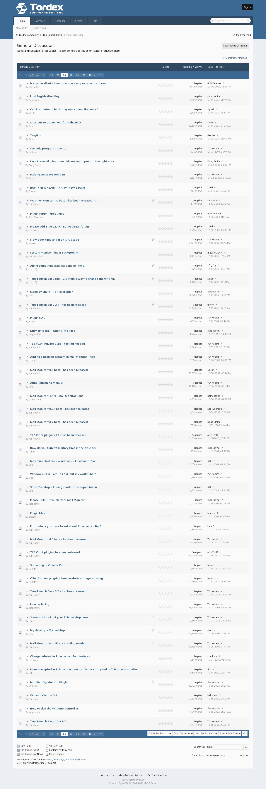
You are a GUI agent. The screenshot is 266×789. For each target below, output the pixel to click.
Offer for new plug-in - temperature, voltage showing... (67, 578)
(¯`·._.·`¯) (33, 269)
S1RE (31, 387)
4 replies (197, 266)
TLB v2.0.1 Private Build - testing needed (57, 344)
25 (58, 75)
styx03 (32, 113)
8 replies (197, 123)
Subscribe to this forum (235, 46)
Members (40, 21)
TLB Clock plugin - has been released (55, 552)
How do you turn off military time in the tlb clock (63, 448)
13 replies (197, 526)
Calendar (60, 21)
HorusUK (58, 760)
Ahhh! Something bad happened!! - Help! (57, 265)
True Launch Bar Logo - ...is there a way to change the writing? (72, 279)
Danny (32, 361)
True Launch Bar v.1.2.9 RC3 (48, 721)
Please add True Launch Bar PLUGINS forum (59, 226)
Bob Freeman (214, 83)
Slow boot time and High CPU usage (54, 239)
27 (71, 75)
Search (78, 21)
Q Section (68, 760)
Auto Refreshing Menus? (46, 383)
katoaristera (213, 201)
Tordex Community (29, 35)
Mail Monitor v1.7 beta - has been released (59, 422)
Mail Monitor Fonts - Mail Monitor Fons (56, 396)
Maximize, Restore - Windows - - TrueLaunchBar (62, 461)
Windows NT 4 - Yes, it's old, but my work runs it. (63, 474)
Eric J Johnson (214, 409)
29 (84, 75)
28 (77, 75)
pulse (31, 296)
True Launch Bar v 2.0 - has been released (58, 591)
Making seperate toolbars (47, 174)
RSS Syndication (157, 775)
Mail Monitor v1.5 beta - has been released (59, 539)
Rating (166, 67)
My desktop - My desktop (47, 630)
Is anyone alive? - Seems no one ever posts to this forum (68, 83)
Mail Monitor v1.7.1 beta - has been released (60, 409)
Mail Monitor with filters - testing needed (58, 643)
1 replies (198, 161)
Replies (187, 67)
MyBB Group (150, 783)
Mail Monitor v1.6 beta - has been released (59, 370)
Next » (92, 75)
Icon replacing (39, 604)
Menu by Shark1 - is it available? (51, 292)
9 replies (198, 695)
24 (51, 75)
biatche (33, 517)
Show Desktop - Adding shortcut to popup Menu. (64, 487)
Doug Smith (213, 97)
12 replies (197, 617)
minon (210, 305)
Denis (31, 126)
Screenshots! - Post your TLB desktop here (59, 617)
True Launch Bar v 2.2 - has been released (58, 305)
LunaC (210, 526)
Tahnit (32, 452)
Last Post (214, 67)
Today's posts (40, 28)
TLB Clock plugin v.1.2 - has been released (58, 435)
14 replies (197, 240)
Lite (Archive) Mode (130, 775)
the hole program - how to (48, 148)
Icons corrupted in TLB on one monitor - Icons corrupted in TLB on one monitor (84, 669)
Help (95, 21)
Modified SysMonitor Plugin (49, 682)
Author (35, 67)
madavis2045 (36, 257)
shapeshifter (213, 292)
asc (223, 67)
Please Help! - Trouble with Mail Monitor (57, 500)
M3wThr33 (212, 435)
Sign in (247, 7)
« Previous (34, 75)
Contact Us (107, 775)
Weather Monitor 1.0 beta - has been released (61, 200)
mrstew (32, 152)
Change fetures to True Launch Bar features (60, 656)
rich (31, 673)
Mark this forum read (234, 58)
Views (198, 67)
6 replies (197, 83)
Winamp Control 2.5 (43, 695)
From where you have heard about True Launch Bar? (65, 526)
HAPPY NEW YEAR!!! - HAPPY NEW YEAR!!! (57, 187)
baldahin (212, 695)
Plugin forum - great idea (47, 213)
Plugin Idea (37, 513)
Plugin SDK (37, 318)
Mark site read (242, 35)
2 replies (197, 97)
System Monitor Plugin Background (54, 252)
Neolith (32, 569)
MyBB (125, 783)
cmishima (212, 188)
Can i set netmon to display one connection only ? (64, 109)
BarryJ (32, 322)
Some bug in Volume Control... (50, 565)
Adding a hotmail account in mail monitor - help (63, 357)
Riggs (31, 478)
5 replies (197, 305)
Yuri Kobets (213, 149)
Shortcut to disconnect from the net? (55, 122)
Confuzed (34, 100)
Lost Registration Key (44, 96)
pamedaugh (35, 400)
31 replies (197, 201)
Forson (32, 191)
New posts (21, 28)
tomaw (32, 243)
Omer (32, 621)
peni (31, 634)
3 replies (198, 109)
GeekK (210, 370)
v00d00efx (35, 686)
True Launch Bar (51, 35)
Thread (24, 67)
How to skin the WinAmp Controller (54, 708)
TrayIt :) (35, 135)
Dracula (48, 760)
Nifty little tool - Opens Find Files (52, 331)
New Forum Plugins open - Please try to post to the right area (72, 161)
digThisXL (34, 87)
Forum (22, 21)
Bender (211, 135)
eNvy (141, 780)
